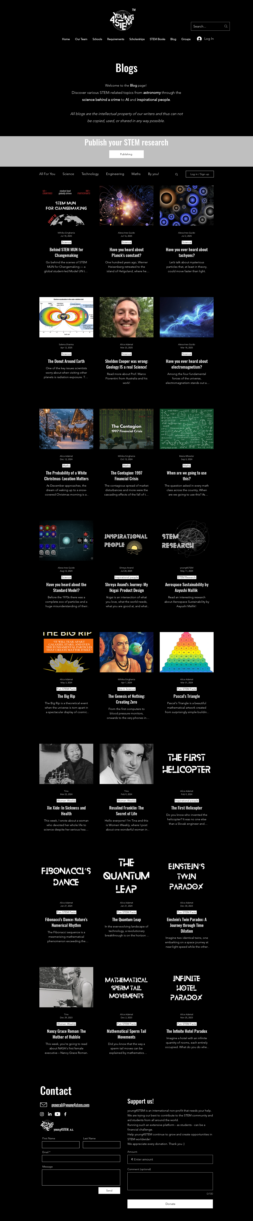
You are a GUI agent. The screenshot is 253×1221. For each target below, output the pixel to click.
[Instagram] (42, 1114)
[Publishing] (126, 154)
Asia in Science (126, 689)
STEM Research (187, 577)
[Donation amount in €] (170, 1159)
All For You (47, 174)
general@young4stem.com (70, 1104)
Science (68, 174)
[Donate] (170, 1203)
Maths (136, 174)
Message (47, 1166)
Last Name (89, 1138)
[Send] (109, 1190)
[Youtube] (57, 1114)
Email (45, 1152)
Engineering (115, 174)
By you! (153, 174)
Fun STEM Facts (66, 689)
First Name (48, 1138)
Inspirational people (126, 577)
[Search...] (205, 26)
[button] (176, 174)
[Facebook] (65, 1114)
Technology (90, 174)
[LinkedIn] (49, 1114)
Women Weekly (66, 800)
